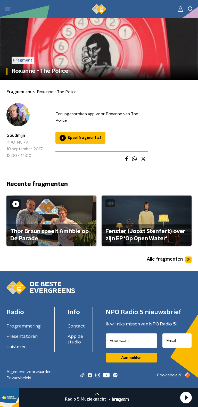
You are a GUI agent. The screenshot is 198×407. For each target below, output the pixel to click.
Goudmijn (15, 136)
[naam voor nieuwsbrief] (131, 340)
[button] (186, 397)
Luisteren (16, 346)
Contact (76, 326)
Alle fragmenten (169, 259)
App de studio (75, 339)
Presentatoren (22, 336)
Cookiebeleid (169, 375)
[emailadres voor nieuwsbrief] (177, 340)
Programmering (23, 326)
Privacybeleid (18, 378)
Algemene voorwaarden (29, 372)
